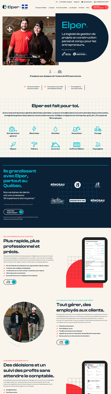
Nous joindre (88, 2)
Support (77, 2)
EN (56, 2)
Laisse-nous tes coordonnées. (13, 219)
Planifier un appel (65, 2)
